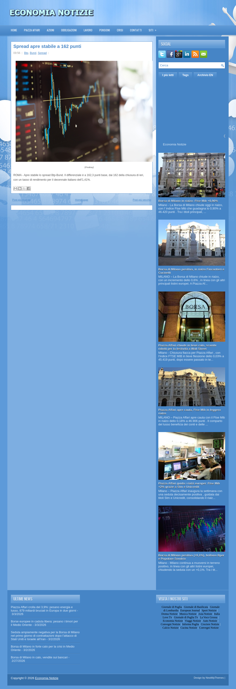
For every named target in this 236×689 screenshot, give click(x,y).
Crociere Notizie (210, 624)
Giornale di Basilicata (196, 607)
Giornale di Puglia (172, 607)
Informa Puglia (190, 624)
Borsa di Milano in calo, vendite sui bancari (39, 657)
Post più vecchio (142, 199)
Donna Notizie (169, 613)
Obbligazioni (69, 30)
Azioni (50, 30)
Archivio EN (205, 75)
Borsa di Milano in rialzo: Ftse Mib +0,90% (188, 201)
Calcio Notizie (170, 627)
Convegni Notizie (170, 624)
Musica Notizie (188, 613)
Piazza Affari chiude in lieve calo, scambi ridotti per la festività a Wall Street (187, 347)
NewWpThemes (215, 677)
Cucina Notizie (188, 627)
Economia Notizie (174, 144)
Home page (81, 199)
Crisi (120, 30)
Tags (185, 75)
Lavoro (88, 30)
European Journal (190, 610)
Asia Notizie (205, 613)
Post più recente (21, 199)
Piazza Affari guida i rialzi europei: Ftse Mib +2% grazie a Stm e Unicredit (189, 485)
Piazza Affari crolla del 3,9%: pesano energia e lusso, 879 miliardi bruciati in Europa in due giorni (43, 608)
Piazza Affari (32, 30)
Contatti (136, 30)
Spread (42, 53)
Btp (26, 53)
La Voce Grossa (208, 617)
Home (14, 30)
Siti (154, 28)
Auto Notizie (210, 620)
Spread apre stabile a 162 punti (47, 46)
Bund (33, 53)
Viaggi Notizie (193, 620)
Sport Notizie (209, 610)
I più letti (168, 75)
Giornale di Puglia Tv (186, 617)
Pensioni (104, 30)
